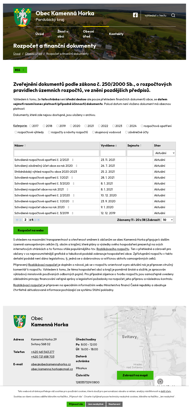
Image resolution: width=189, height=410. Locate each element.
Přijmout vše (76, 404)
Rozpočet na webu (31, 230)
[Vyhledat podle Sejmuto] (139, 153)
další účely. (166, 391)
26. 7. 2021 (108, 166)
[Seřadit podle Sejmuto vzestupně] (141, 144)
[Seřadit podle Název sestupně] (25, 146)
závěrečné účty (138, 132)
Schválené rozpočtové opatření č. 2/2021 (44, 160)
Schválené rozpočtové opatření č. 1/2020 (44, 201)
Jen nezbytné (95, 404)
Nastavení (114, 404)
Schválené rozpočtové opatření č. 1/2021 (44, 177)
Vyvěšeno (107, 145)
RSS (20, 70)
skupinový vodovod (108, 132)
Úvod (16, 54)
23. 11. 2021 (108, 160)
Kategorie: (20, 125)
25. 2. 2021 (108, 172)
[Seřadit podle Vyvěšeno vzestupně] (116, 144)
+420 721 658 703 (42, 357)
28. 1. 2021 (107, 177)
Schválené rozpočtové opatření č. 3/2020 (45, 183)
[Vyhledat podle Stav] (164, 153)
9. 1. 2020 (107, 207)
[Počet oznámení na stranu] (167, 220)
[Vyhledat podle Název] (56, 153)
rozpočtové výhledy (31, 132)
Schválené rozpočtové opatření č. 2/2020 (45, 195)
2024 (133, 126)
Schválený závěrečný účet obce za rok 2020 (46, 166)
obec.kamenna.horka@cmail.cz (52, 369)
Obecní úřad (33, 54)
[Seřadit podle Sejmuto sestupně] (141, 146)
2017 (35, 126)
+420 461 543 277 (42, 352)
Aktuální (159, 160)
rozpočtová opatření (158, 126)
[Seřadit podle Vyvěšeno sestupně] (116, 146)
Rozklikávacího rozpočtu (113, 249)
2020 (76, 126)
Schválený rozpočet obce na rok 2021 (42, 189)
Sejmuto (133, 145)
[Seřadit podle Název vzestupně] (25, 144)
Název (19, 145)
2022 (104, 126)
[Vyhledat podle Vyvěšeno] (113, 153)
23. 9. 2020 (108, 201)
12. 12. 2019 (108, 213)
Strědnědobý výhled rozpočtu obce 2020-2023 (45, 172)
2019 (62, 126)
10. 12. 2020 (109, 195)
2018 (49, 126)
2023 (118, 126)
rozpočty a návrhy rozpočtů (69, 132)
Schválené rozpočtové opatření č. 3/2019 (44, 213)
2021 (91, 126)
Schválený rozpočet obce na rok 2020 (42, 207)
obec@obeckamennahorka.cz (51, 364)
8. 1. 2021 (107, 183)
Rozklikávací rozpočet (43, 265)
